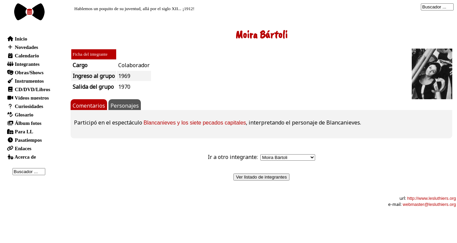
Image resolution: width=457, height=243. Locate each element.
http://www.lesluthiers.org (431, 198)
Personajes (124, 105)
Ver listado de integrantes (261, 177)
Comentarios (89, 105)
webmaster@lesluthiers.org (429, 204)
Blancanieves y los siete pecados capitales (195, 123)
